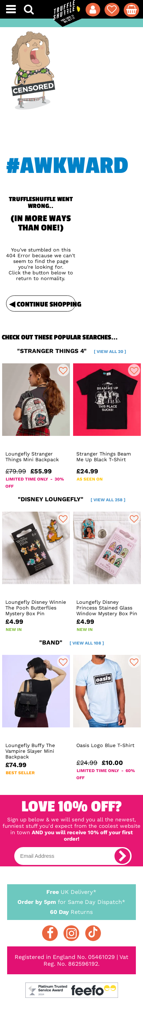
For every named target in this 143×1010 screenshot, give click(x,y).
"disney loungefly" (72, 499)
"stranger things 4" (71, 350)
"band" (71, 642)
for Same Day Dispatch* (71, 900)
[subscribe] (122, 856)
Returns (71, 911)
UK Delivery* (71, 891)
